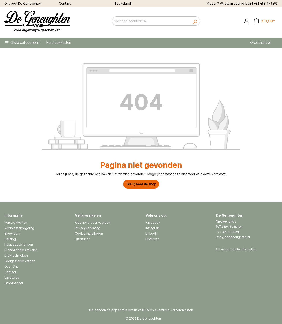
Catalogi (10, 239)
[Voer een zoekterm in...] (151, 21)
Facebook (152, 222)
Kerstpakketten (15, 222)
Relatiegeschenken (18, 244)
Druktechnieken (16, 255)
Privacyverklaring (87, 228)
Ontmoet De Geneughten (23, 3)
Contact (65, 3)
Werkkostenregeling (19, 228)
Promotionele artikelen (21, 250)
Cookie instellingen (89, 233)
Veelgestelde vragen (19, 261)
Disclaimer (82, 239)
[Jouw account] (246, 21)
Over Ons (11, 266)
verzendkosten (182, 310)
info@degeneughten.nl (233, 237)
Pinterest (152, 239)
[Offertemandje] (264, 21)
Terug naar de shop (141, 184)
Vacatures (11, 277)
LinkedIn (151, 233)
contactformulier (243, 249)
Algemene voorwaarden (92, 222)
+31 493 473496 (266, 3)
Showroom (12, 233)
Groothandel (13, 283)
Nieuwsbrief (122, 3)
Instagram (152, 228)
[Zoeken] (195, 21)
